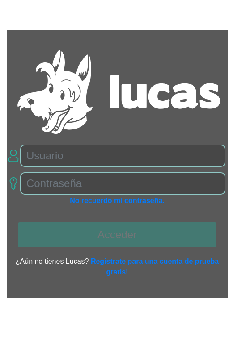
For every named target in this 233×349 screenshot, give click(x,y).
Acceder (117, 235)
